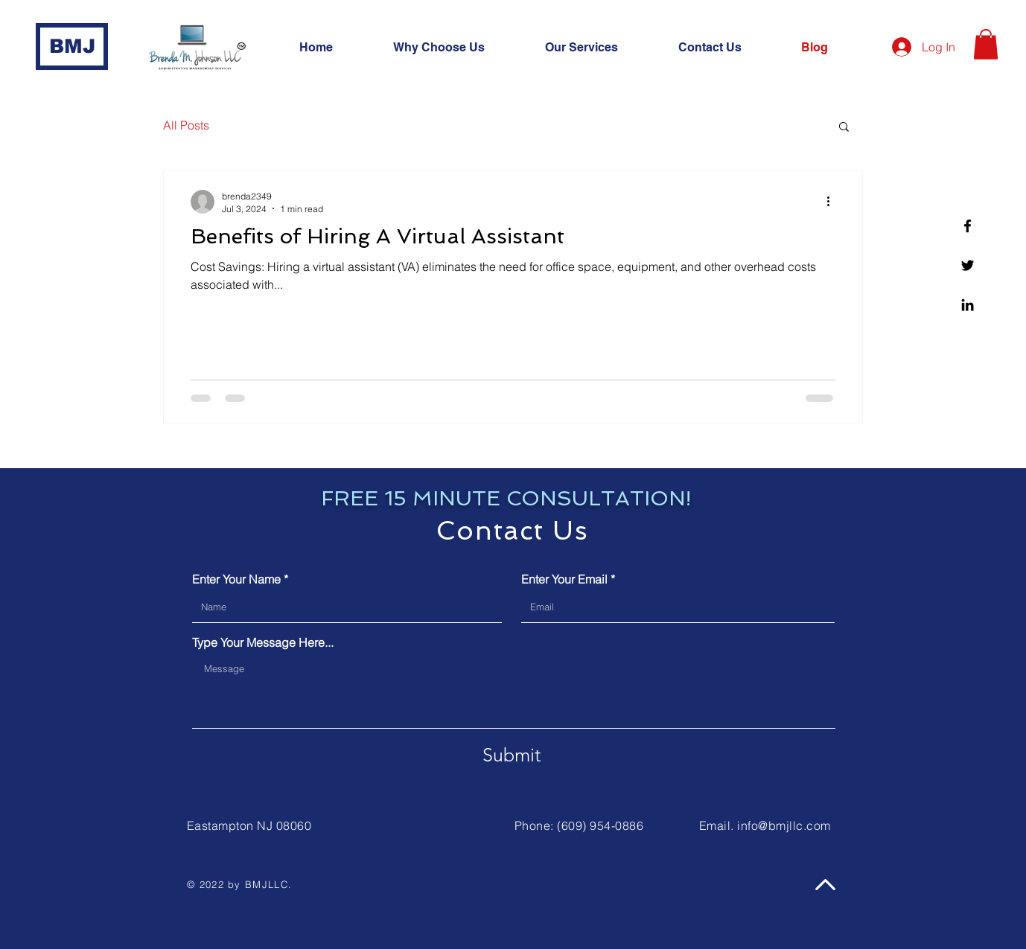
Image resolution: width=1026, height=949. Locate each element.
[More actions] (833, 202)
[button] (600, 47)
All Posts (186, 125)
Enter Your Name (236, 579)
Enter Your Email (564, 579)
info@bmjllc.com (783, 825)
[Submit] (511, 755)
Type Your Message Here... (263, 642)
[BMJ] (72, 46)
